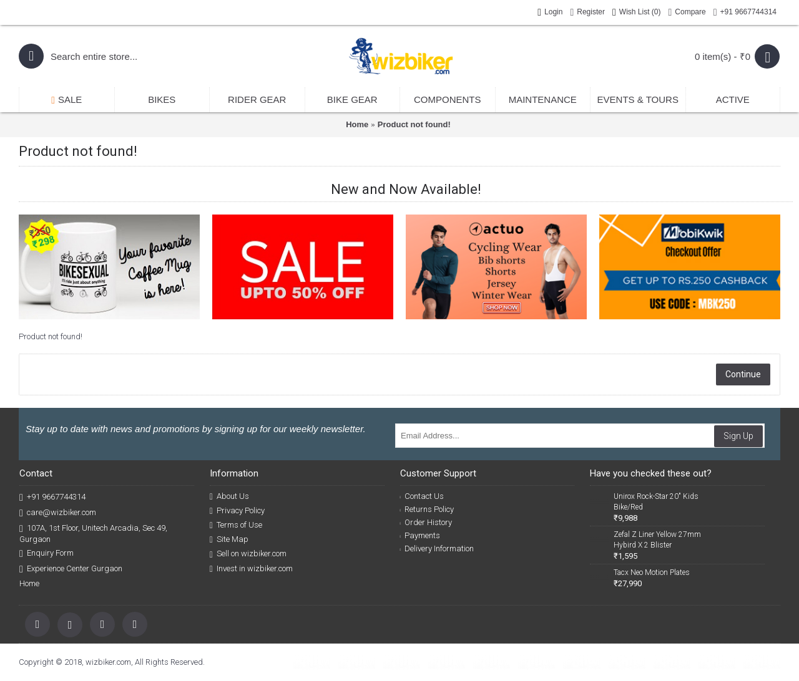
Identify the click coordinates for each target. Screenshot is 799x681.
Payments (420, 535)
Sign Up (738, 436)
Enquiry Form (46, 553)
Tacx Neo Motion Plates (652, 572)
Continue (743, 374)
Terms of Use (236, 525)
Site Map (229, 539)
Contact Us (422, 496)
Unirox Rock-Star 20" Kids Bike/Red (656, 501)
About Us (229, 496)
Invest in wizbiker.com (251, 569)
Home (357, 124)
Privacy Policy (237, 511)
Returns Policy (427, 509)
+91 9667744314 (52, 497)
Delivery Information (437, 548)
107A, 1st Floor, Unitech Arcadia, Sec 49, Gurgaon (93, 533)
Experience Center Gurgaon (70, 569)
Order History (426, 522)
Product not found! (414, 124)
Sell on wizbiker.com (248, 554)
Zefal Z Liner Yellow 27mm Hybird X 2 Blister (657, 539)
